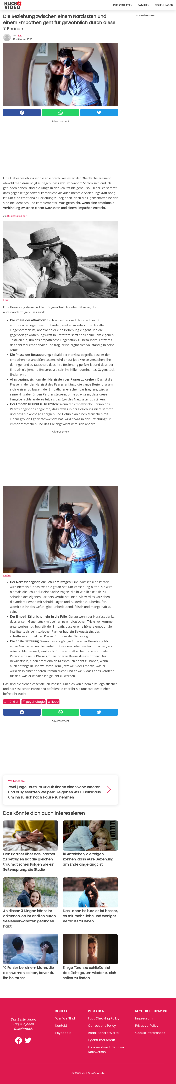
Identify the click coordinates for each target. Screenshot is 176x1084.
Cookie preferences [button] (150, 1033)
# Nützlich (11, 702)
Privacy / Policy (146, 1025)
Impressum (144, 1018)
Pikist (6, 299)
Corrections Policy (102, 1025)
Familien (143, 5)
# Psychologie (33, 702)
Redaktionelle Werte (103, 1033)
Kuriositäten (122, 5)
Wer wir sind (65, 1018)
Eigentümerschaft (101, 1040)
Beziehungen (164, 5)
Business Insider (16, 216)
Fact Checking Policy (103, 1018)
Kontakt (61, 1025)
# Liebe (53, 702)
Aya (20, 35)
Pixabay (7, 575)
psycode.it (63, 1033)
